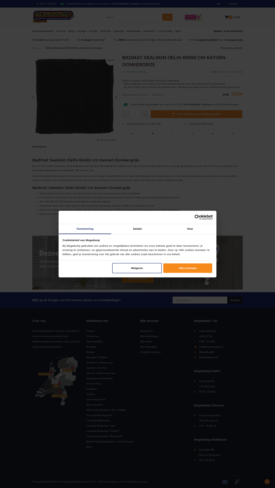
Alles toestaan (188, 268)
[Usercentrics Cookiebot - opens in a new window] (197, 217)
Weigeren (137, 268)
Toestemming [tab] (84, 228)
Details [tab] (137, 228)
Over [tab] (190, 228)
